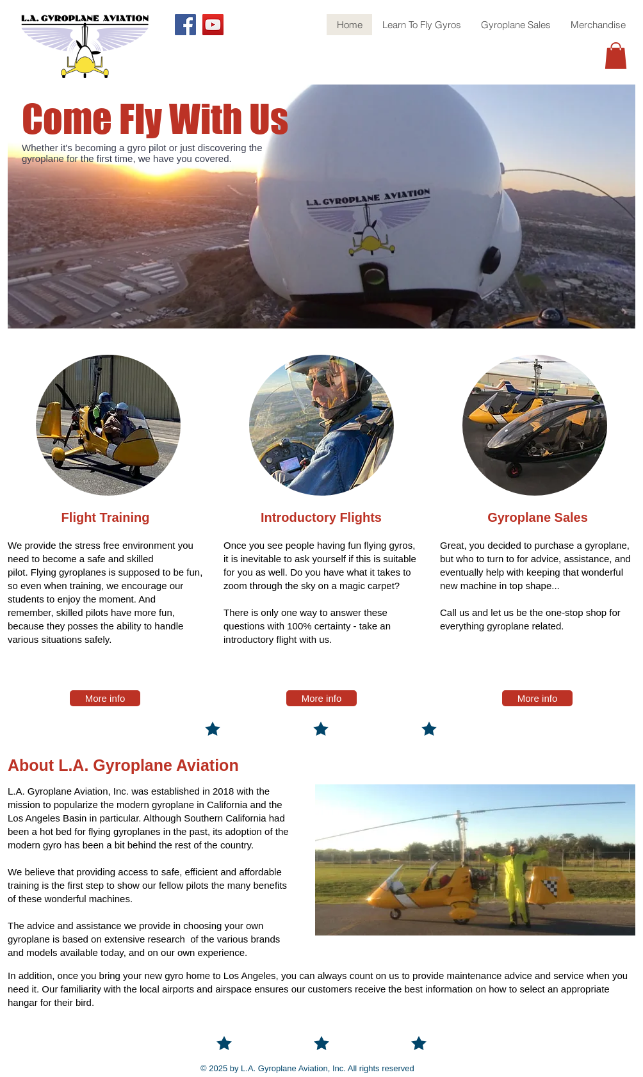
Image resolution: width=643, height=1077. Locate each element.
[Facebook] (185, 24)
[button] (616, 55)
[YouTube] (213, 24)
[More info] (105, 698)
